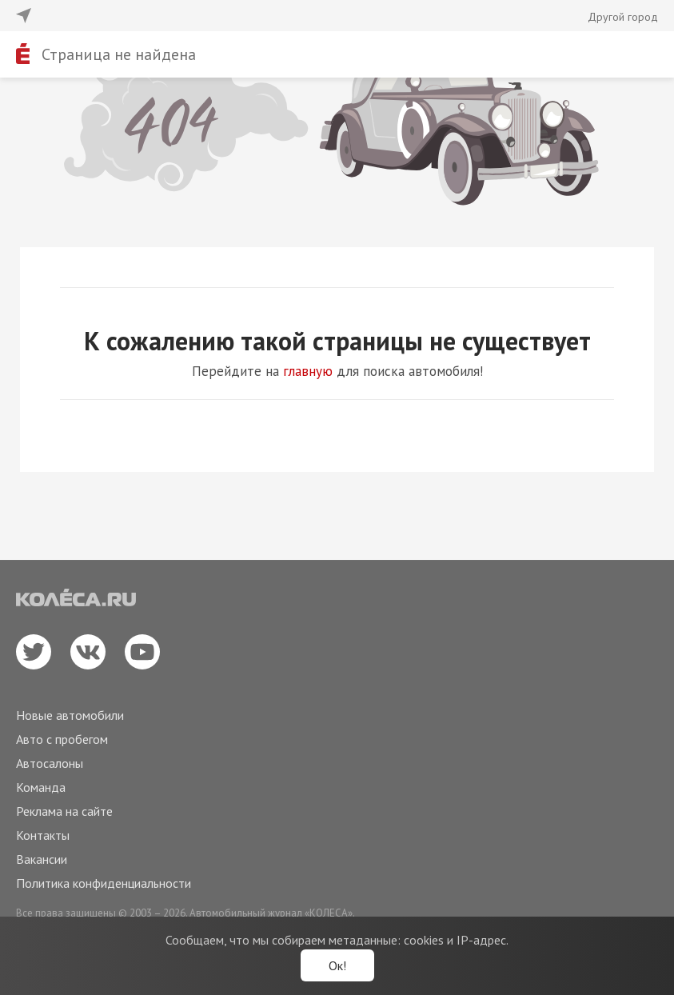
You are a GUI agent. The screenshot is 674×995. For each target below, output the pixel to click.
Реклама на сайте (64, 811)
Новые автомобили (70, 715)
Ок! (337, 965)
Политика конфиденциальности (103, 883)
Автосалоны (49, 763)
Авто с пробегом (62, 739)
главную (308, 371)
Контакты (43, 835)
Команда (41, 787)
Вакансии (41, 859)
